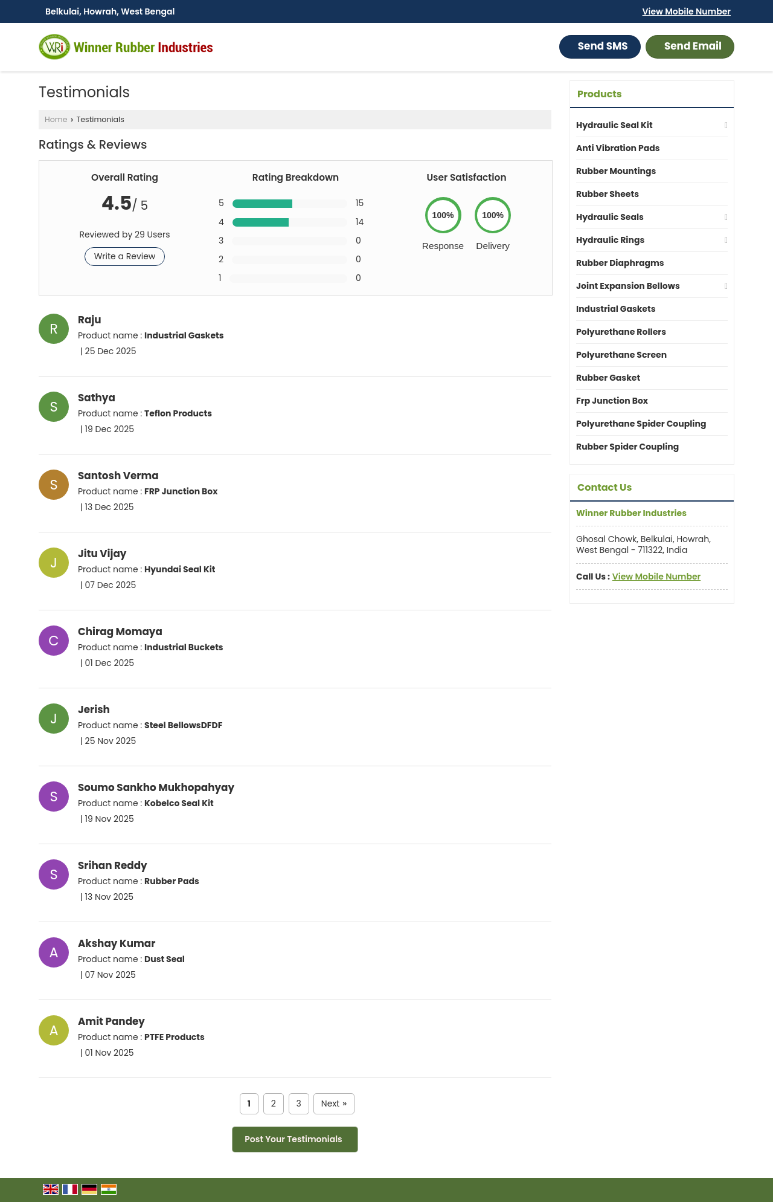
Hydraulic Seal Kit (614, 125)
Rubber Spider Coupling (627, 447)
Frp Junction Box (612, 401)
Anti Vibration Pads (618, 148)
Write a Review (125, 256)
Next (334, 1103)
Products (599, 94)
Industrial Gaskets (616, 309)
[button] (687, 11)
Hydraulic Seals (610, 217)
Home (56, 119)
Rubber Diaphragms (620, 263)
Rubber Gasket (608, 378)
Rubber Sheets (607, 194)
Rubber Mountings (616, 171)
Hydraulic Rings (610, 240)
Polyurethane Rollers (621, 332)
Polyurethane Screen (621, 355)
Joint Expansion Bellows (628, 286)
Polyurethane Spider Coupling (641, 424)
